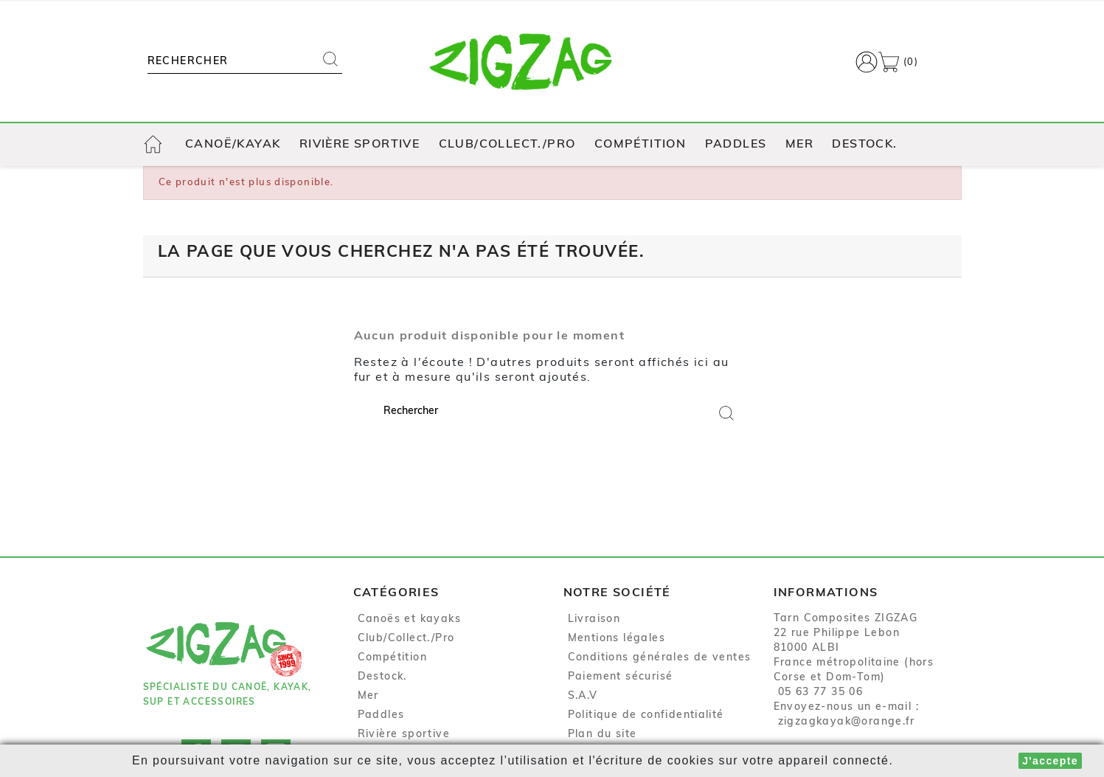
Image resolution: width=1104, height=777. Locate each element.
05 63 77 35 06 (821, 692)
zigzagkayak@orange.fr (846, 722)
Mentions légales (616, 638)
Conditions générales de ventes (659, 657)
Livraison (594, 619)
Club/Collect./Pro (507, 145)
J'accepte (1050, 761)
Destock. (864, 145)
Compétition (640, 145)
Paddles (736, 145)
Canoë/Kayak (232, 145)
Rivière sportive (359, 145)
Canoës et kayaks (409, 619)
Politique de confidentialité (646, 715)
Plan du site (602, 734)
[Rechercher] (230, 62)
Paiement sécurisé (620, 677)
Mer (799, 145)
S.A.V (583, 696)
